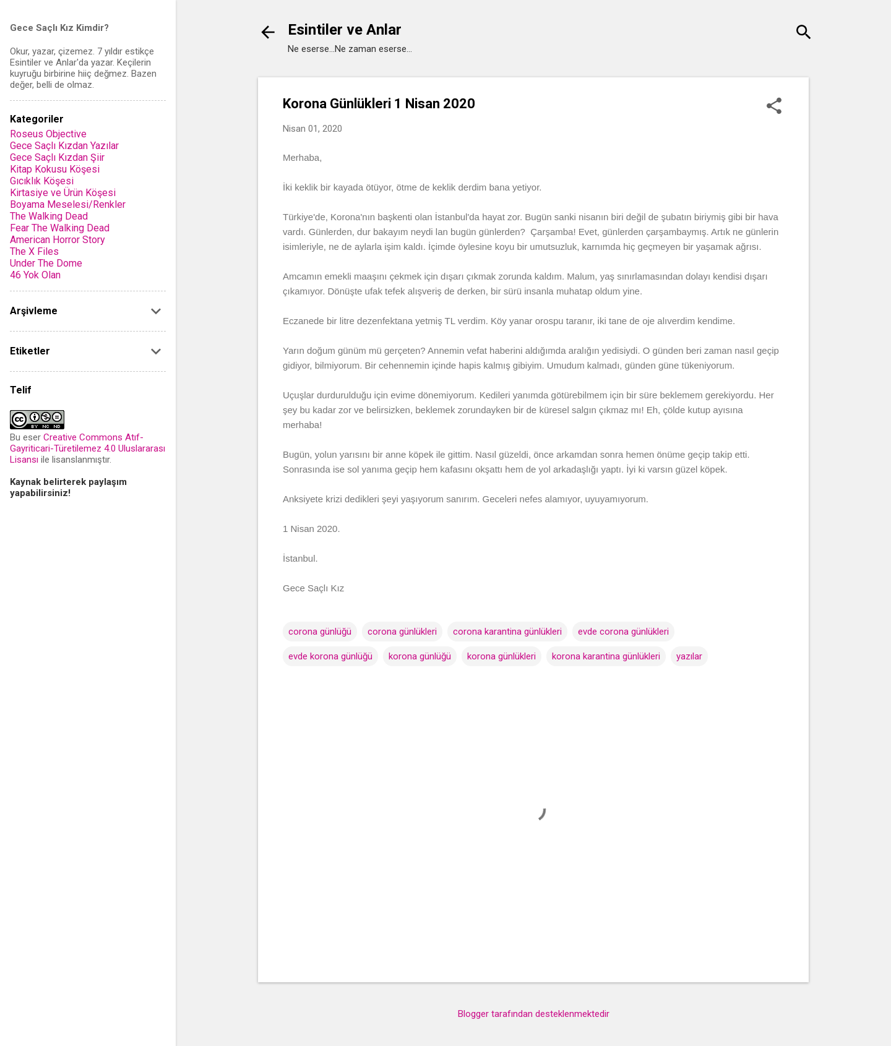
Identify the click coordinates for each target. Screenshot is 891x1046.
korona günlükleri (501, 656)
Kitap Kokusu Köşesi (55, 169)
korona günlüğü (420, 656)
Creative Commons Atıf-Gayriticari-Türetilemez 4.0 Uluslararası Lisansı (87, 448)
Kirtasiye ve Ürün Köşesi (63, 193)
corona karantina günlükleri (507, 631)
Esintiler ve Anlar (345, 29)
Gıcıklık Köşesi (42, 181)
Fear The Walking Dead (60, 228)
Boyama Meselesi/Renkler (68, 204)
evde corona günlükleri (623, 631)
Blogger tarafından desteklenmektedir (533, 1013)
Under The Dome (46, 263)
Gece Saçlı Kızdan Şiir (57, 157)
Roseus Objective (48, 134)
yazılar (689, 656)
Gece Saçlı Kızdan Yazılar (64, 146)
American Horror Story (57, 240)
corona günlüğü (319, 631)
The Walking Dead (49, 216)
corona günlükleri (402, 631)
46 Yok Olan (35, 275)
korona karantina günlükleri (606, 656)
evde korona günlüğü (330, 656)
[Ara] (804, 34)
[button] (774, 107)
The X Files (34, 251)
